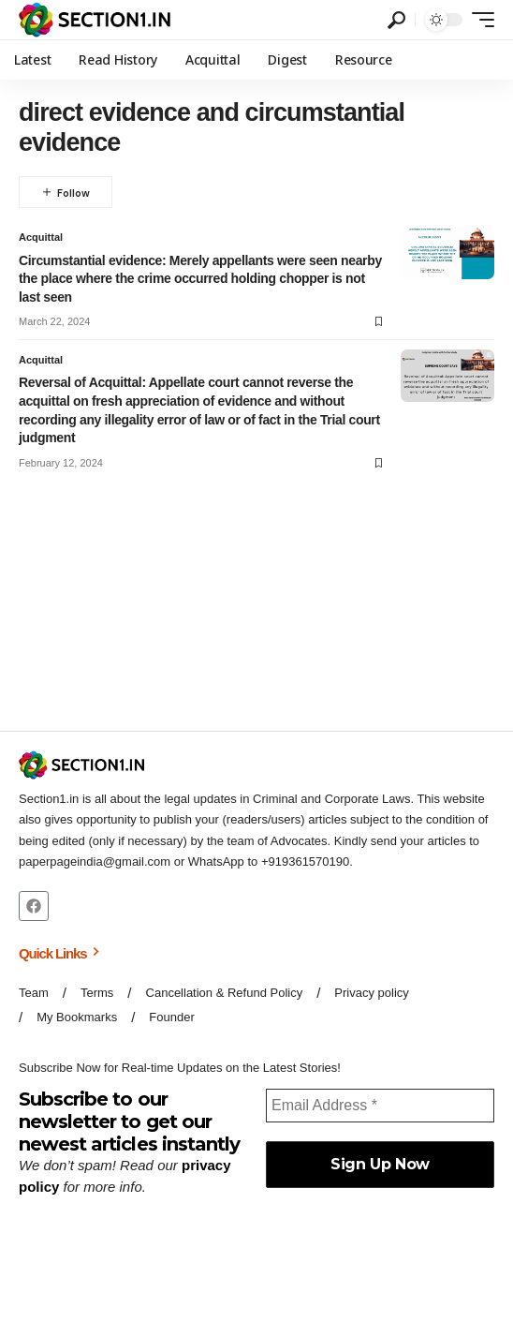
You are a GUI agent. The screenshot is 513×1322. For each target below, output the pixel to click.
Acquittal (41, 237)
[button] (396, 20)
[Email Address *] (380, 1104)
